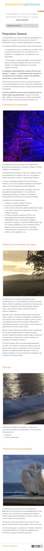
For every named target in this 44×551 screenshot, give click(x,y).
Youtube (38, 546)
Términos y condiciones (9, 546)
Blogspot (41, 546)
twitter (35, 546)
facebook (33, 546)
